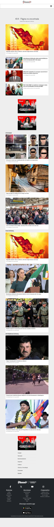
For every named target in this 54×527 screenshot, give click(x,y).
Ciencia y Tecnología (23, 467)
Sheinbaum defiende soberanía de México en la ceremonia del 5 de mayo (23, 294)
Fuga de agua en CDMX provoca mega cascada (17, 193)
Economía (20, 470)
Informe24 (9, 501)
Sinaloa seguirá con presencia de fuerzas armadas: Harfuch (20, 328)
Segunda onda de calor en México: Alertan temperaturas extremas (22, 51)
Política (9, 496)
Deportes (20, 461)
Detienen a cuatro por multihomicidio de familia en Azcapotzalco (22, 160)
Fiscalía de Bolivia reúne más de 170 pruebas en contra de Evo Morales (23, 429)
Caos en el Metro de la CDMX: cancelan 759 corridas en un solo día (22, 225)
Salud (27, 496)
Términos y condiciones (45, 496)
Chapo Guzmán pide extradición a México (16, 361)
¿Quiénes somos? (45, 492)
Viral (27, 501)
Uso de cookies (45, 495)
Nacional (20, 455)
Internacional (9, 495)
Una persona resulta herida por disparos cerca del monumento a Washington (25, 395)
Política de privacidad (45, 493)
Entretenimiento (22, 458)
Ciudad (19, 453)
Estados (20, 473)
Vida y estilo (27, 499)
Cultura (20, 464)
